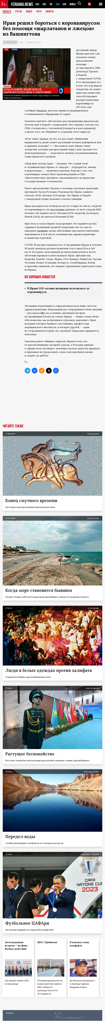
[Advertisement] (52, 404)
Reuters (41, 110)
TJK (51, 4)
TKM (58, 4)
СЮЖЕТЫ (51, 11)
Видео (30, 11)
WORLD (73, 4)
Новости (7, 11)
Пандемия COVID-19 (33, 42)
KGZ (44, 4)
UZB (65, 4)
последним (58, 209)
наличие (42, 230)
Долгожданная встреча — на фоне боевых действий (16, 946)
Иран (22, 42)
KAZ (37, 4)
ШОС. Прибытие (47, 942)
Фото (40, 11)
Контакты (9, 1013)
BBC (42, 313)
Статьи (19, 11)
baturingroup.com (73, 1018)
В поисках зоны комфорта (79, 944)
